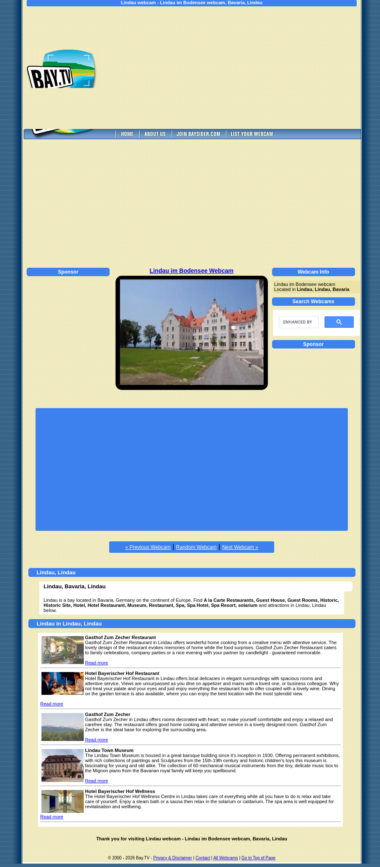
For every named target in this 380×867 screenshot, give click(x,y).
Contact (203, 858)
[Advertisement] (238, 67)
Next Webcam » (240, 547)
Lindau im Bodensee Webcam (192, 270)
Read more (96, 662)
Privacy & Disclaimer (172, 858)
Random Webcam (196, 547)
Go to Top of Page (258, 858)
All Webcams (225, 858)
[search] (298, 322)
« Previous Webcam (148, 547)
